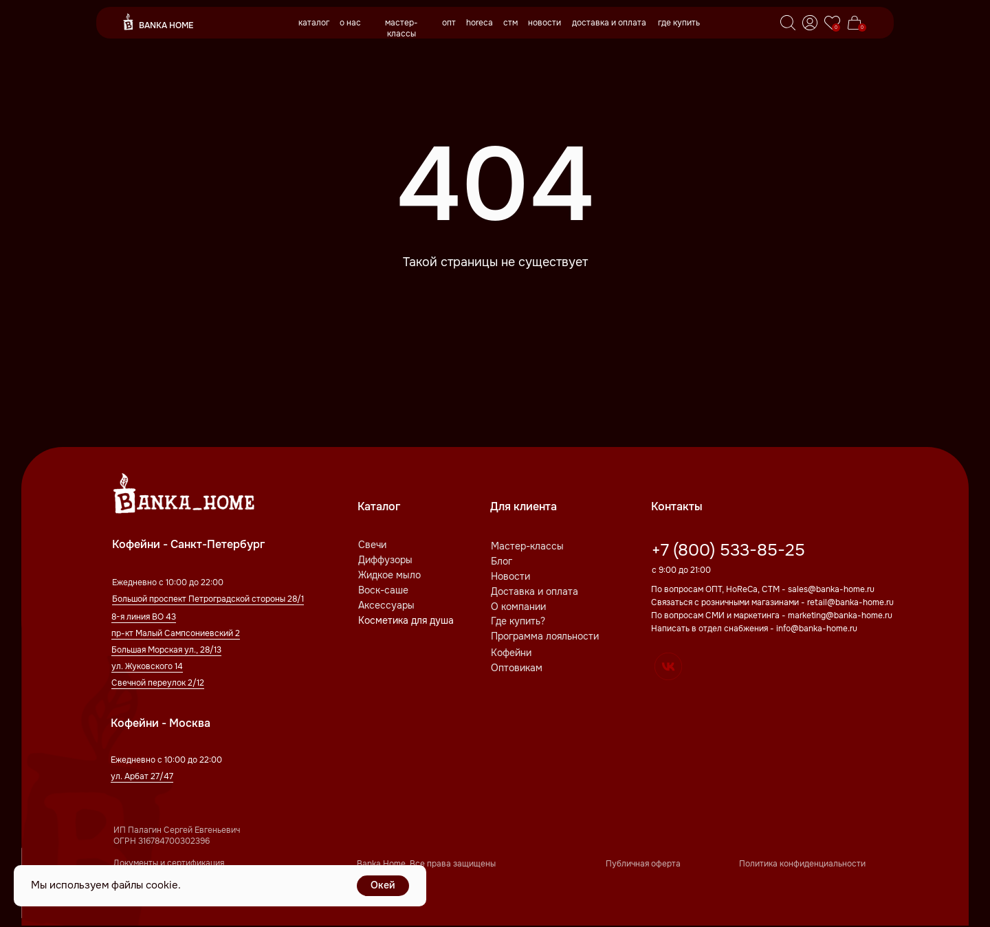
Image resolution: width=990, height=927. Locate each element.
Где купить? (518, 621)
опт (449, 22)
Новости (510, 576)
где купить (679, 22)
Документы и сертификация (168, 863)
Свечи (372, 544)
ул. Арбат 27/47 (142, 776)
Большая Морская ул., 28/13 (166, 649)
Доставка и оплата (534, 591)
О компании (518, 606)
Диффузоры (385, 560)
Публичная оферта (643, 863)
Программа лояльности (545, 636)
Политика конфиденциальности (802, 863)
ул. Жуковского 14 (147, 666)
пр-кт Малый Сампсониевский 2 (175, 633)
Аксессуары (386, 605)
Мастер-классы (527, 546)
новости (544, 22)
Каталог (379, 506)
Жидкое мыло (389, 575)
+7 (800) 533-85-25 (728, 550)
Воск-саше (383, 590)
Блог (501, 561)
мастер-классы (401, 28)
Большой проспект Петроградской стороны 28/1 (208, 598)
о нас (350, 22)
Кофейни (511, 652)
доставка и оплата (609, 22)
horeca (479, 22)
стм (510, 22)
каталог (313, 22)
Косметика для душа (406, 620)
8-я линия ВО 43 (143, 616)
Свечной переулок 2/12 (157, 682)
